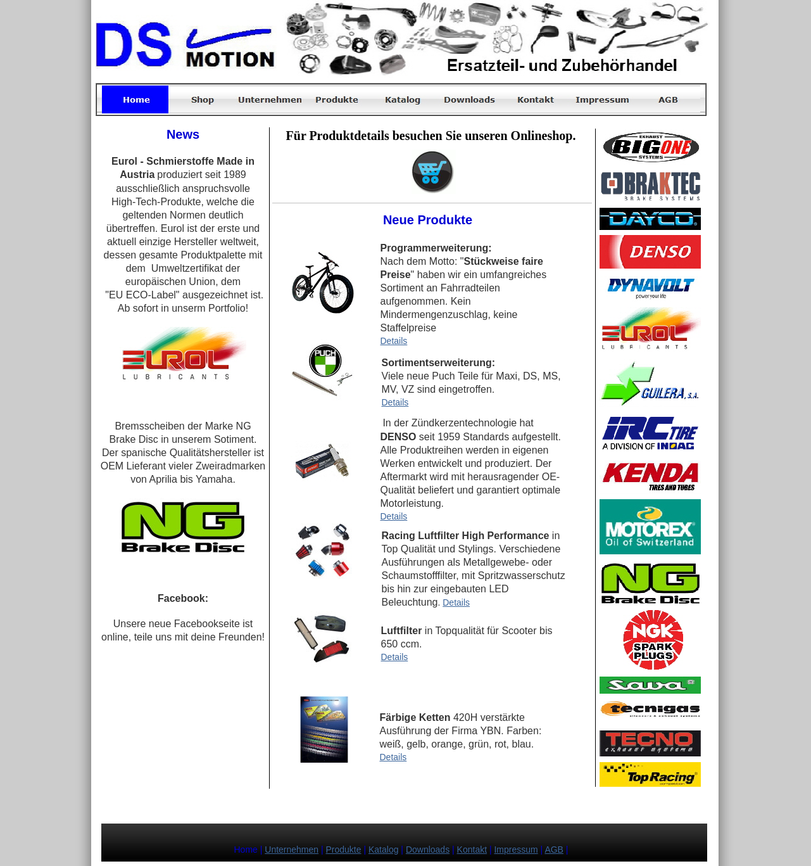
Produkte (343, 849)
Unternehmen (291, 849)
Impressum (516, 849)
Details (394, 341)
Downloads (428, 849)
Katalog (383, 849)
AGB (553, 849)
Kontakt (472, 849)
